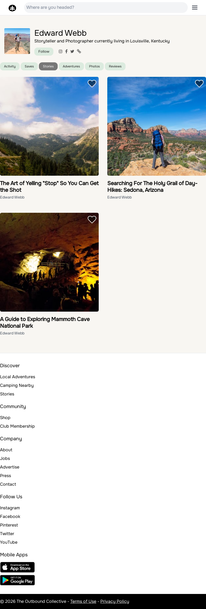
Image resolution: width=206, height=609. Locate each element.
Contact (8, 484)
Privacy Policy (114, 601)
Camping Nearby (17, 385)
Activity (10, 66)
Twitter (7, 533)
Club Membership (17, 426)
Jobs (5, 458)
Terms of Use (83, 601)
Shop (5, 417)
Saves (29, 66)
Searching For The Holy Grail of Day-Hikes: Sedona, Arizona (152, 186)
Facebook (10, 516)
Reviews (115, 66)
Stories (48, 66)
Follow (43, 51)
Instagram (10, 508)
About (6, 450)
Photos (94, 66)
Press (5, 475)
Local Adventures (17, 377)
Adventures (71, 66)
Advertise (9, 467)
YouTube (8, 542)
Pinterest (9, 525)
